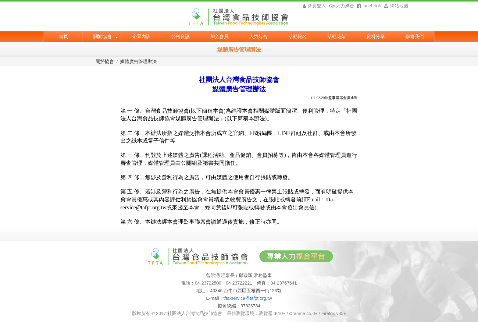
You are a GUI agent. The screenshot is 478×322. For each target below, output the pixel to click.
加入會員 (219, 36)
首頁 (63, 36)
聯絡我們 (414, 36)
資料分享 (375, 36)
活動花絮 (336, 36)
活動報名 (297, 36)
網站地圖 (395, 5)
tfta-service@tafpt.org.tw (247, 298)
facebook (368, 5)
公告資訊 (180, 36)
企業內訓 (141, 36)
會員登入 (314, 5)
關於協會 (105, 36)
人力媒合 (340, 5)
